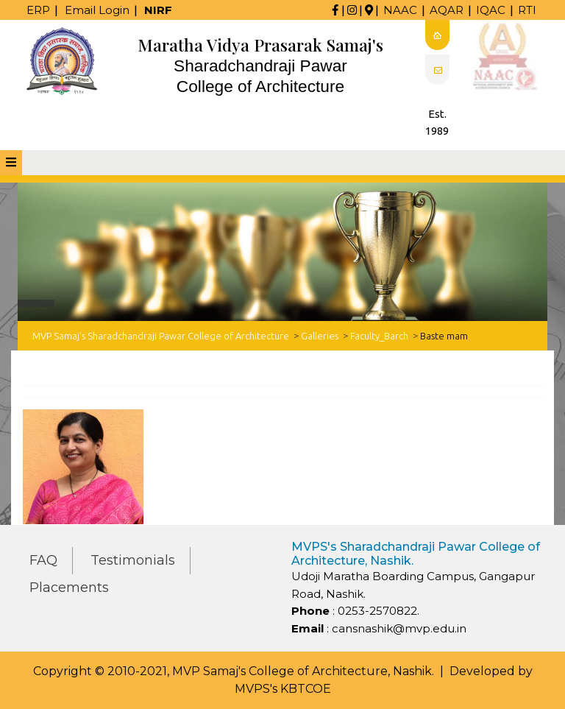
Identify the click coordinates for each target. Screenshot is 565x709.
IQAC (490, 10)
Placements (69, 587)
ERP (38, 10)
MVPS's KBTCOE (283, 689)
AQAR (446, 10)
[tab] (11, 163)
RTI (527, 10)
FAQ (43, 560)
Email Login (97, 10)
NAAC (400, 10)
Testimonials (132, 560)
